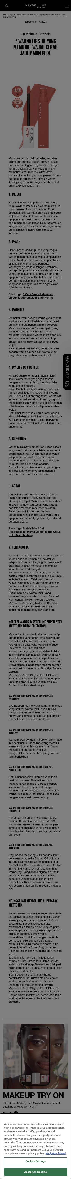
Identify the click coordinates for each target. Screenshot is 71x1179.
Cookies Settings (35, 1162)
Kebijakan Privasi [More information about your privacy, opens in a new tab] (56, 1155)
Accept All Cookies (35, 1173)
